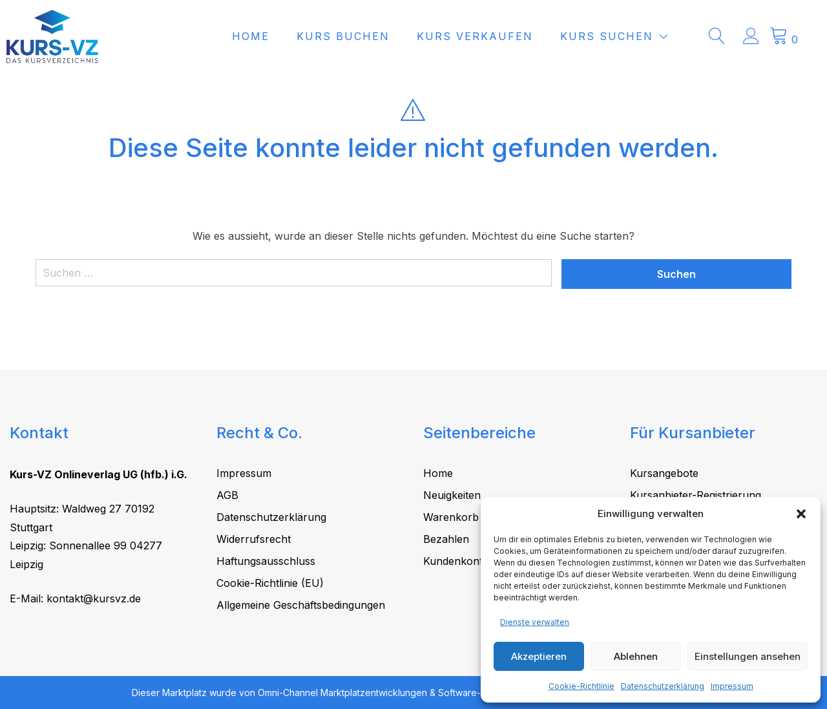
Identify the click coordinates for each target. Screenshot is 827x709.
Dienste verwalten (534, 622)
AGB (227, 495)
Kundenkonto (456, 561)
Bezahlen (446, 539)
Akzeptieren (539, 656)
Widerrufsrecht (253, 539)
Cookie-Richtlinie (581, 686)
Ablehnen (636, 656)
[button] (801, 513)
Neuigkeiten (452, 495)
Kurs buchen (365, 36)
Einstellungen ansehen (748, 656)
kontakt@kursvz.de (94, 598)
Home (272, 36)
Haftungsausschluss (265, 561)
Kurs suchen (628, 36)
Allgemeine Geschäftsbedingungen (300, 604)
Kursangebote (664, 473)
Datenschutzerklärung (662, 686)
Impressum (732, 686)
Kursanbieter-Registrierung (695, 495)
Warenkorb (451, 517)
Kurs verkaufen (497, 36)
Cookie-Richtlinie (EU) (270, 583)
